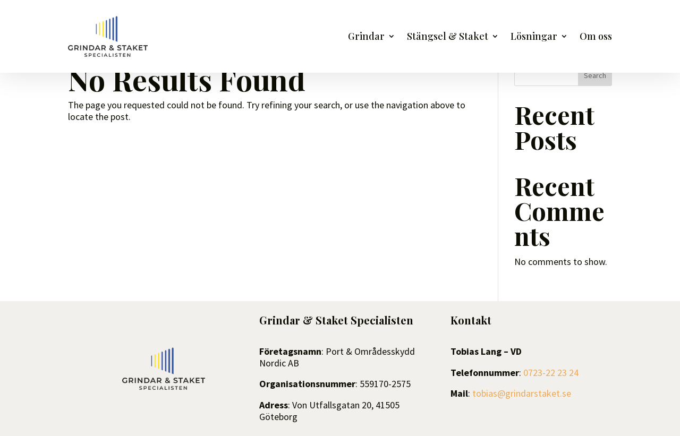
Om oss (596, 37)
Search (595, 75)
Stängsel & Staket (447, 37)
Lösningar (534, 37)
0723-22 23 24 (551, 372)
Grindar (366, 37)
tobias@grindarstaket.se (521, 393)
